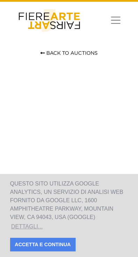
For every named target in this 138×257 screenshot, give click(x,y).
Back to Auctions (69, 52)
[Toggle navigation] (116, 20)
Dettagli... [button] (27, 226)
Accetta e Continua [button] (43, 244)
